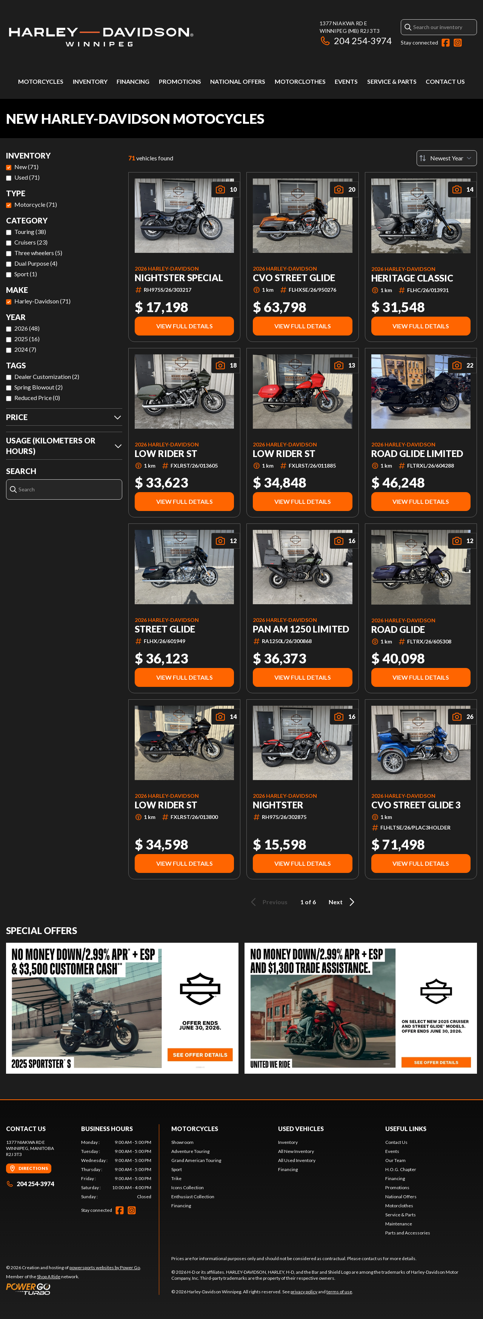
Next (343, 902)
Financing (133, 81)
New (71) (26, 166)
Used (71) (27, 177)
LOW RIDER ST (166, 453)
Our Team (395, 1160)
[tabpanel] (116, 1169)
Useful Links (405, 1128)
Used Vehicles (301, 1128)
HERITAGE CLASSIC (412, 278)
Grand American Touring (196, 1160)
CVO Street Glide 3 (416, 805)
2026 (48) (27, 328)
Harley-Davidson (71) (42, 301)
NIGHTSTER (278, 805)
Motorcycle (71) (35, 204)
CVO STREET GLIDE (294, 277)
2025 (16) (27, 338)
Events (346, 81)
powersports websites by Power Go (104, 1267)
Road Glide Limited (417, 453)
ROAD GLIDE (398, 629)
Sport (176, 1169)
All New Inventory (296, 1151)
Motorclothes (300, 81)
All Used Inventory (296, 1160)
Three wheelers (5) (38, 252)
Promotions (180, 81)
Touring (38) (30, 231)
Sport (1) (25, 273)
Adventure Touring (190, 1151)
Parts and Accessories (407, 1233)
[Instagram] (457, 42)
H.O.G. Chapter (400, 1169)
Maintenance (398, 1224)
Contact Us (445, 81)
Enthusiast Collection (192, 1196)
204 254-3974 (356, 40)
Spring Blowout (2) (38, 387)
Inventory (90, 81)
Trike (176, 1178)
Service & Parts (392, 81)
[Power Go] (73, 1289)
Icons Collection (187, 1187)
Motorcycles (40, 81)
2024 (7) (25, 349)
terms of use (339, 1291)
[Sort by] (447, 158)
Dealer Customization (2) (46, 376)
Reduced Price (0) (37, 397)
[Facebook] (445, 42)
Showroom (182, 1142)
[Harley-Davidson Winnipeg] (100, 36)
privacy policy (304, 1291)
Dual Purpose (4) (35, 263)
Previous (268, 902)
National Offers (237, 81)
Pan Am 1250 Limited (301, 629)
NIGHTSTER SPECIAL (179, 277)
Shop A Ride (48, 1276)
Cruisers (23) (31, 242)
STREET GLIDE (165, 629)
